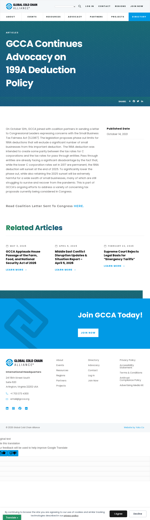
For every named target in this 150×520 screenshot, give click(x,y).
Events (32, 16)
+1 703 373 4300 (19, 393)
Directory (139, 16)
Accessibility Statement (127, 366)
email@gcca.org (19, 399)
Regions (120, 6)
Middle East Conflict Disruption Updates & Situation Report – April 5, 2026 (71, 257)
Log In (89, 6)
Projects (117, 16)
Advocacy (75, 16)
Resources (53, 16)
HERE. (79, 206)
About (10, 16)
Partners (96, 16)
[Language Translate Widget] (65, 6)
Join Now (136, 6)
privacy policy (71, 515)
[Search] (80, 7)
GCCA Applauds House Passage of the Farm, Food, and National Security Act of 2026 (23, 257)
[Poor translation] (12, 453)
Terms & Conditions (131, 373)
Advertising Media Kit (132, 385)
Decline (137, 513)
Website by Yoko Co (134, 427)
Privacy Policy (127, 360)
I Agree (118, 513)
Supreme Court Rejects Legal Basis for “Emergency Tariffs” (121, 255)
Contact (104, 6)
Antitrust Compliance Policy (130, 379)
